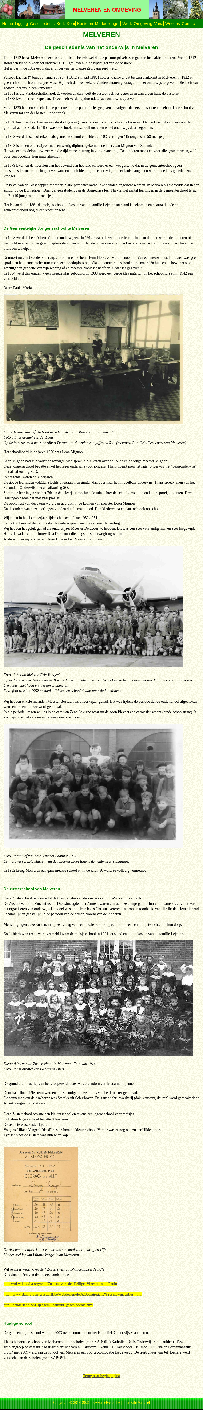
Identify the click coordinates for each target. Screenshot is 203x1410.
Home (7, 23)
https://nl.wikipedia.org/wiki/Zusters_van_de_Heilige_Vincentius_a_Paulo (60, 1284)
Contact (189, 23)
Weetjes (172, 23)
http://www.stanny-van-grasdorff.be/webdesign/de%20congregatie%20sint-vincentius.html (73, 1294)
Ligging (21, 23)
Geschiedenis (42, 23)
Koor (71, 23)
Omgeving (143, 23)
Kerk (60, 23)
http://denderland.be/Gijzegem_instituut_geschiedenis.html (48, 1305)
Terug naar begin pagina (101, 1376)
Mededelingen (108, 23)
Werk (127, 23)
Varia (158, 23)
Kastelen (85, 23)
